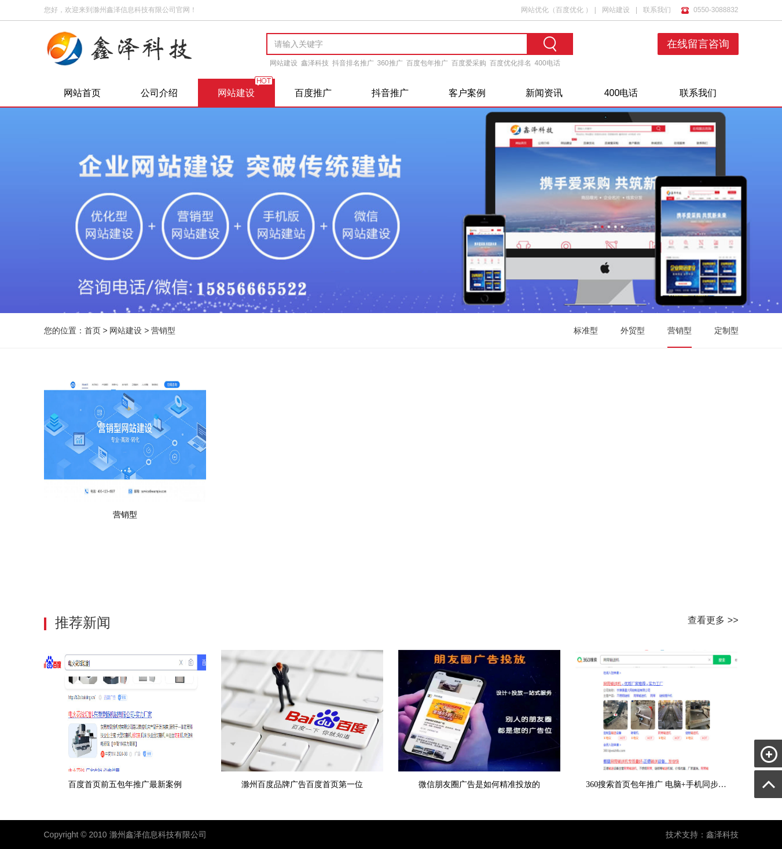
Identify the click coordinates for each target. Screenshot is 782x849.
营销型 (163, 330)
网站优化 (535, 7)
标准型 (586, 330)
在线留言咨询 (700, 44)
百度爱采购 (468, 63)
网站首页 (82, 93)
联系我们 (657, 7)
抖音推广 (390, 93)
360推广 (390, 63)
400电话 (547, 63)
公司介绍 (159, 93)
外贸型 (633, 330)
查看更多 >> (713, 620)
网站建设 (616, 7)
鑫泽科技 (315, 63)
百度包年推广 (427, 63)
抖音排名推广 (353, 63)
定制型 (726, 330)
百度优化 (569, 7)
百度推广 (313, 93)
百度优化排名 (510, 63)
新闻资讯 (544, 93)
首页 (93, 330)
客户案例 (467, 93)
